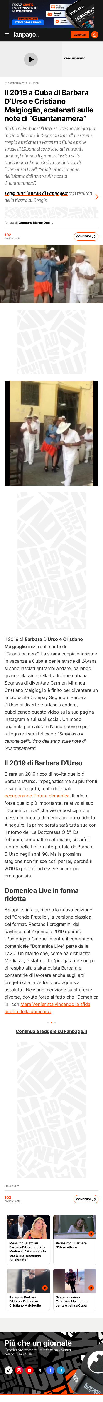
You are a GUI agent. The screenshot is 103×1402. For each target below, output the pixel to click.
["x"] (40, 1370)
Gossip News (12, 1186)
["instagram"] (19, 1370)
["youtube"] (29, 1370)
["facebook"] (50, 1370)
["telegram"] (61, 1370)
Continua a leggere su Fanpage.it (51, 1031)
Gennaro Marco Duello (36, 222)
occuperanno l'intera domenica (37, 796)
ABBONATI (80, 34)
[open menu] (5, 35)
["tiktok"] (9, 1370)
